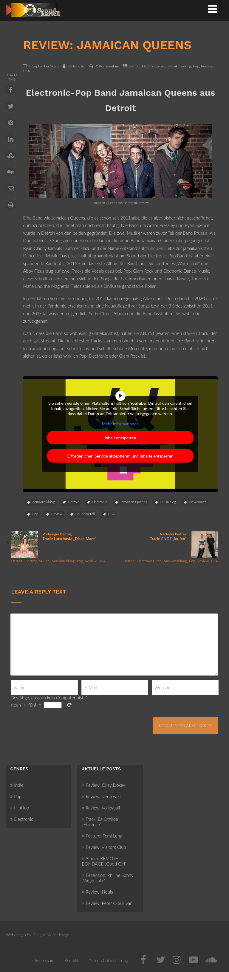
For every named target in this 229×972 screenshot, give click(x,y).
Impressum (44, 960)
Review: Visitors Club (104, 847)
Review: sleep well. (102, 796)
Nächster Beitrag (166, 536)
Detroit (134, 66)
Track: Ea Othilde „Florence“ (100, 821)
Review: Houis (97, 891)
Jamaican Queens (133, 502)
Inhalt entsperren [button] (120, 438)
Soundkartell (85, 514)
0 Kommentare (107, 66)
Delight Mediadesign (51, 934)
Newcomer (197, 502)
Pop (196, 66)
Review (206, 66)
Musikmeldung (179, 66)
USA (26, 71)
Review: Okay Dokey (103, 785)
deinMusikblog (43, 502)
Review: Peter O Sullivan (107, 903)
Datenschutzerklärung (108, 960)
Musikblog (168, 502)
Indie (17, 785)
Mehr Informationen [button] (120, 423)
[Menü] (212, 8)
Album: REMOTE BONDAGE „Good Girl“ (104, 861)
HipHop (19, 807)
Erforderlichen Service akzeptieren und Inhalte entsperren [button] (120, 456)
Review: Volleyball (101, 807)
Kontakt (71, 960)
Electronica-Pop (154, 66)
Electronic (99, 502)
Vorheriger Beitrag (62, 536)
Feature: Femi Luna (102, 835)
